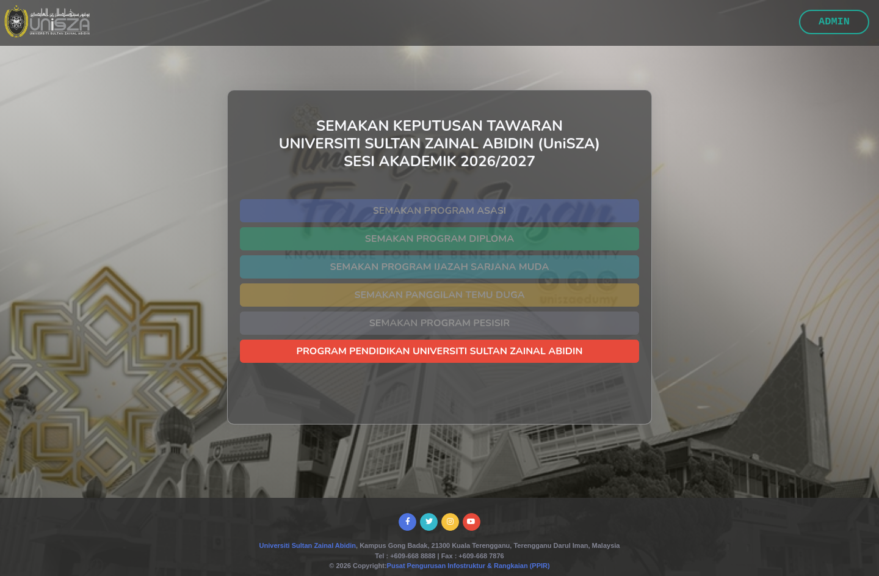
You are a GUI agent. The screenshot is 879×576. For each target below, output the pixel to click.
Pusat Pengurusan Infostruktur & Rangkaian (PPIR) (468, 565)
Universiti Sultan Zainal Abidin (307, 545)
